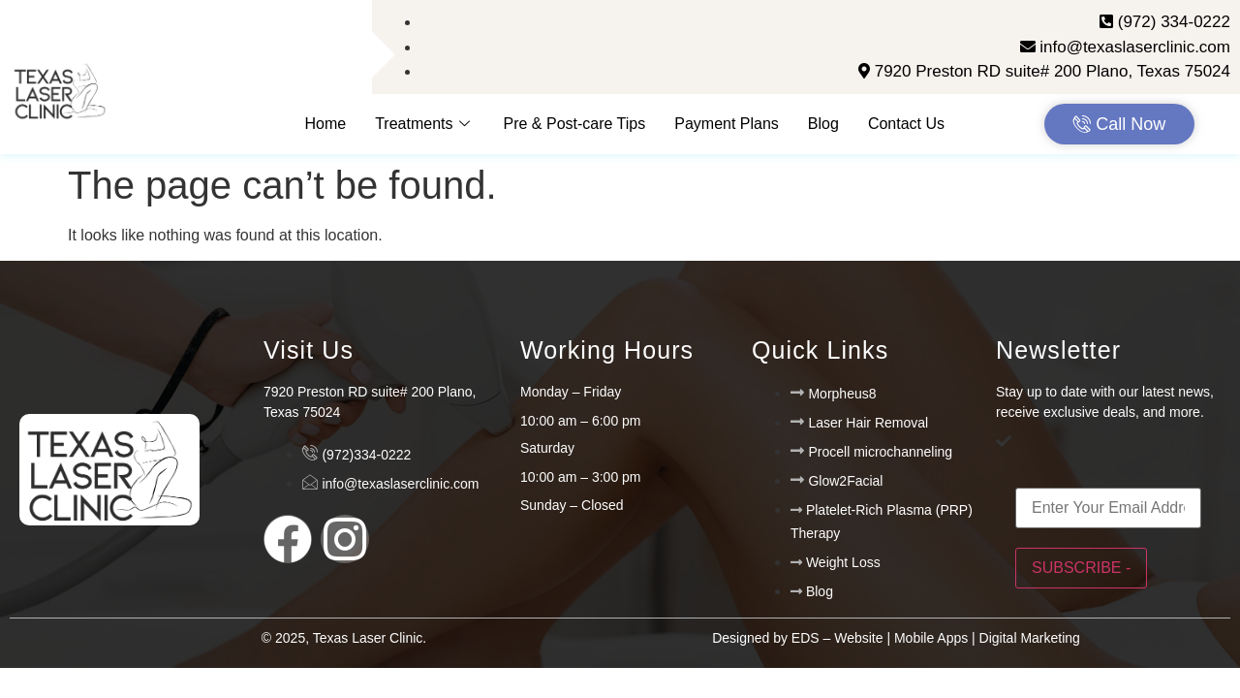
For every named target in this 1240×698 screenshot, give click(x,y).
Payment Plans (726, 123)
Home (326, 123)
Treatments (424, 123)
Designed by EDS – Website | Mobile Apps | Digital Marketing (896, 638)
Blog (823, 123)
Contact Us (906, 123)
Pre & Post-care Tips (575, 123)
